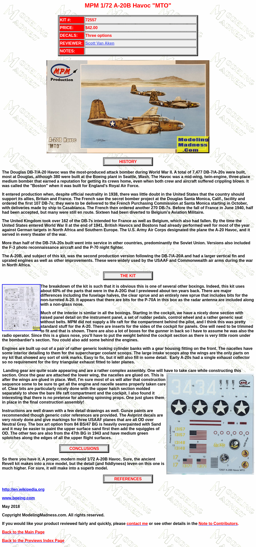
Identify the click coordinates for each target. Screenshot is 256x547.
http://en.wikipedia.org (23, 489)
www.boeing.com (18, 498)
